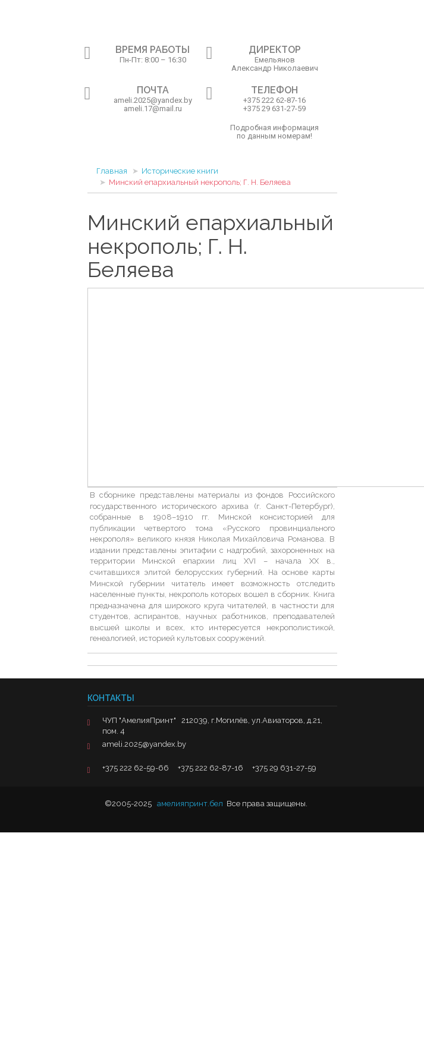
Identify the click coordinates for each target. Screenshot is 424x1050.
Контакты (110, 698)
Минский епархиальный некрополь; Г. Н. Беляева (200, 182)
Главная (111, 170)
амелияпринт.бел (190, 803)
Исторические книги (180, 170)
